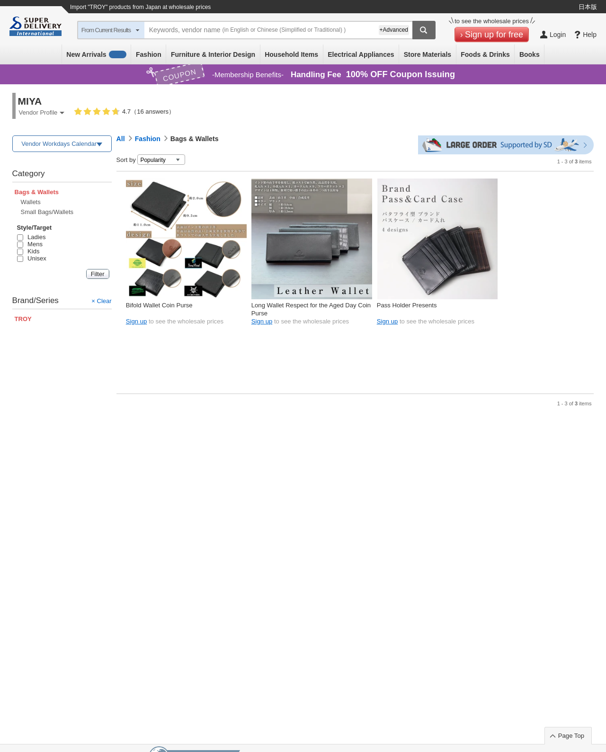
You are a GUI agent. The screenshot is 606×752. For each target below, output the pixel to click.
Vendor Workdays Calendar (59, 143)
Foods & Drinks (485, 54)
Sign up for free (494, 34)
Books (529, 54)
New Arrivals (96, 54)
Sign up (136, 321)
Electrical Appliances (361, 54)
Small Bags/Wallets (47, 211)
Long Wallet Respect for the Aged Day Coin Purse (311, 309)
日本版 (588, 6)
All (120, 138)
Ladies (31, 237)
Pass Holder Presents (407, 305)
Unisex (31, 258)
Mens (30, 244)
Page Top (571, 735)
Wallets (31, 202)
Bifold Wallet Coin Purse (159, 305)
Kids (28, 251)
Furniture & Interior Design (213, 54)
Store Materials (427, 54)
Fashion (148, 54)
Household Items (291, 54)
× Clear (101, 300)
